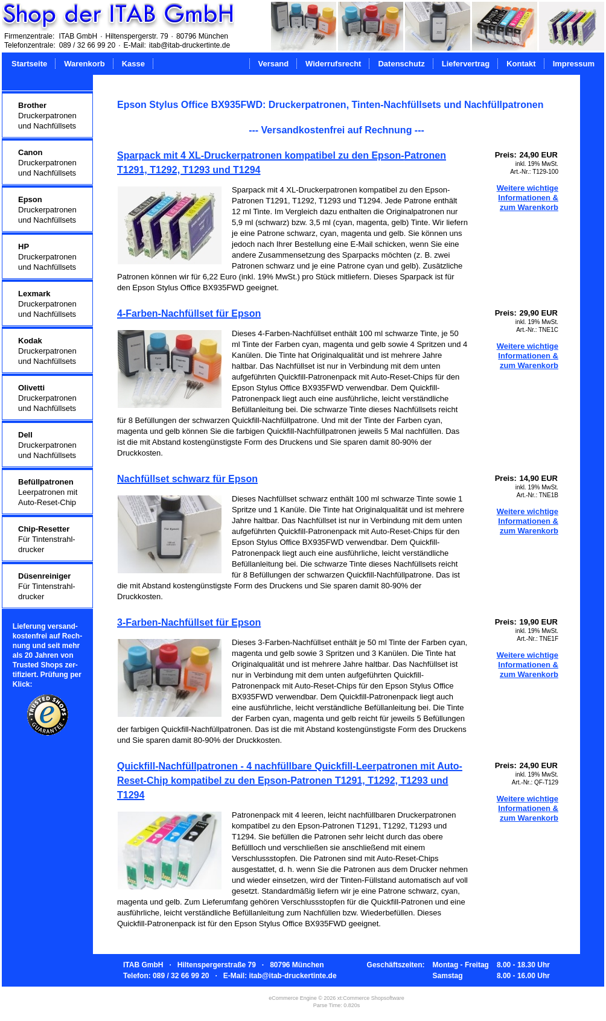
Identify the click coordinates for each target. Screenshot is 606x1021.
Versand (273, 63)
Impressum (574, 63)
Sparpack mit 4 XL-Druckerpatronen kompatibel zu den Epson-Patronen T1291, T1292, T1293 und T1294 (281, 162)
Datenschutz (401, 63)
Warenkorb (84, 63)
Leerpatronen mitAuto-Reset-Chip (47, 492)
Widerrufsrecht (333, 63)
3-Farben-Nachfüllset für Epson (189, 622)
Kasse (133, 63)
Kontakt (520, 63)
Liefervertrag (466, 63)
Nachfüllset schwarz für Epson (187, 479)
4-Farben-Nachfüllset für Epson (189, 313)
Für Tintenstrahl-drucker (46, 539)
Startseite (29, 63)
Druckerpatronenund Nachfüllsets (47, 115)
